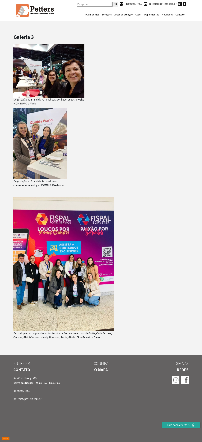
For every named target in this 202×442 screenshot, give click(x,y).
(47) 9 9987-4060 (131, 4)
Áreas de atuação (123, 14)
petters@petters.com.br (160, 4)
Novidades (167, 14)
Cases (138, 14)
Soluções (107, 14)
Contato (180, 14)
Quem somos (92, 14)
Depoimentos (151, 14)
